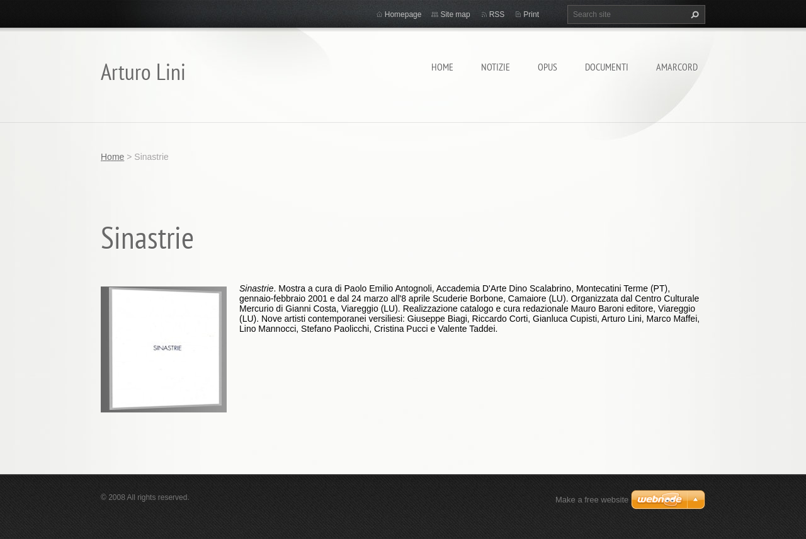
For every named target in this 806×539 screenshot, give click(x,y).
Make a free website (591, 499)
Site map (455, 14)
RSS (497, 14)
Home (442, 66)
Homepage (403, 14)
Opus (547, 66)
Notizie (495, 66)
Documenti (606, 66)
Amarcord (677, 66)
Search (693, 14)
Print (531, 14)
